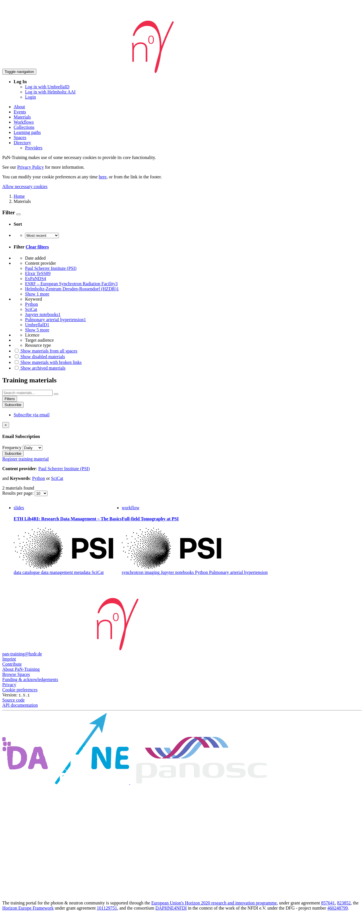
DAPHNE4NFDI (171, 908)
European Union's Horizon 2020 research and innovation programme (214, 902)
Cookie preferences (20, 689)
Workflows (24, 122)
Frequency (12, 447)
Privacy (9, 684)
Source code (13, 700)
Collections (24, 127)
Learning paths (27, 132)
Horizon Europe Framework (27, 908)
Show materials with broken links (48, 362)
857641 (328, 902)
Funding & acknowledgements (30, 679)
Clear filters (37, 246)
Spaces (20, 137)
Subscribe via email (31, 414)
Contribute (12, 664)
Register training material (25, 458)
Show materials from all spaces (45, 351)
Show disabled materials (39, 356)
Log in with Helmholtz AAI (50, 91)
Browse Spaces (16, 674)
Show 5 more (37, 329)
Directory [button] (22, 142)
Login (30, 97)
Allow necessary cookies (24, 186)
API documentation (20, 705)
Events (20, 111)
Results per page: (18, 493)
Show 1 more (37, 294)
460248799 (337, 908)
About (19, 106)
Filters (10, 399)
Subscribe (13, 405)
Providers (33, 147)
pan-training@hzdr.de (22, 653)
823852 (344, 902)
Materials (22, 117)
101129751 (107, 908)
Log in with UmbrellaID (47, 86)
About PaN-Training (21, 669)
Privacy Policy (30, 167)
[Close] (5, 425)
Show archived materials (39, 368)
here (103, 176)
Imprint (9, 659)
